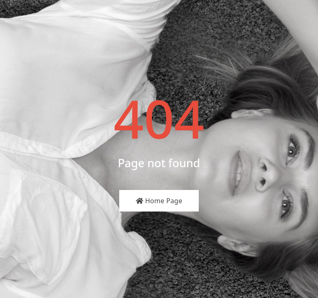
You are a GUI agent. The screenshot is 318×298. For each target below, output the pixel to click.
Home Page (159, 200)
